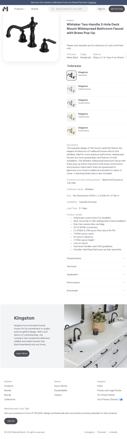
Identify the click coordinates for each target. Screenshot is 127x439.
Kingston (70, 20)
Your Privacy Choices (110, 399)
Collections (9, 399)
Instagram (89, 432)
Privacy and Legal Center (109, 390)
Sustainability (60, 390)
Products (18, 8)
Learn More (21, 353)
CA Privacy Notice (106, 395)
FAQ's (100, 386)
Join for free (117, 9)
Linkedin (113, 432)
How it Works (60, 386)
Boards (7, 395)
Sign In (101, 9)
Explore (92, 2)
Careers (58, 395)
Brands (34, 9)
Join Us (10, 421)
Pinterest (101, 432)
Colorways (74, 66)
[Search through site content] (70, 9)
